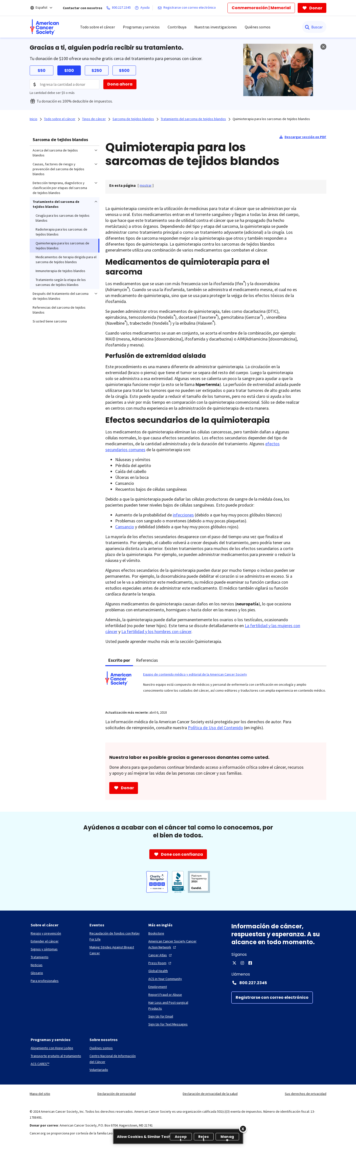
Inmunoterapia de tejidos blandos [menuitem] (60, 271)
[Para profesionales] (45, 981)
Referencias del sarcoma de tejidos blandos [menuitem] (59, 310)
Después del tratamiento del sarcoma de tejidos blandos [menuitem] (61, 296)
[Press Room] (160, 963)
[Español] (45, 8)
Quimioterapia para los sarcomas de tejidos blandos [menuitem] (62, 245)
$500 (124, 70)
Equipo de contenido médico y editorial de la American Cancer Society (195, 674)
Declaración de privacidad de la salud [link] (210, 1093)
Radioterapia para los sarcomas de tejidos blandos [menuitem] (61, 231)
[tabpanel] (215, 685)
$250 (96, 70)
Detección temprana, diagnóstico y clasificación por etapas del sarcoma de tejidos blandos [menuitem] (60, 188)
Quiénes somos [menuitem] (257, 26)
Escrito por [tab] (119, 660)
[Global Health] (158, 971)
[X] (234, 963)
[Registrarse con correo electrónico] (188, 8)
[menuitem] (44, 27)
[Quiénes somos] (101, 1048)
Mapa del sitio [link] (40, 1093)
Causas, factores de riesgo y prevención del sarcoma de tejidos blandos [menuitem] (58, 169)
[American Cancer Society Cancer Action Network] (173, 944)
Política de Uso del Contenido (215, 727)
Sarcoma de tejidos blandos (60, 139)
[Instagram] (242, 963)
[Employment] (157, 987)
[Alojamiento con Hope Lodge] (52, 1048)
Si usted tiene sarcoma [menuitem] (50, 321)
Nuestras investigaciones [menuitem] (215, 26)
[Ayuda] (143, 8)
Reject (203, 1137)
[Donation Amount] (64, 84)
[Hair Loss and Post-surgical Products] (173, 1005)
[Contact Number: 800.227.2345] (278, 983)
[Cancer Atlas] (160, 955)
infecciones (183, 515)
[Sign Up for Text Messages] (168, 1024)
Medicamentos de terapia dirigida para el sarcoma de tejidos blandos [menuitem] (66, 259)
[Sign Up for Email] (160, 1016)
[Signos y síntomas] (44, 949)
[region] (178, 1136)
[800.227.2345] (119, 8)
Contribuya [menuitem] (177, 26)
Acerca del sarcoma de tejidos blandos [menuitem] (55, 152)
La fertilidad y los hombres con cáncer (156, 631)
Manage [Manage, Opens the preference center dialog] (227, 1137)
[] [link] (146, 185)
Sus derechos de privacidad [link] (305, 1093)
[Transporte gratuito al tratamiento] (56, 1056)
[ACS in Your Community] (165, 979)
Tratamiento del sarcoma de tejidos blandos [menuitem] (56, 204)
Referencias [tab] (147, 660)
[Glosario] (37, 973)
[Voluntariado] (98, 1070)
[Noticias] (37, 965)
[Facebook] (250, 963)
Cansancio (124, 527)
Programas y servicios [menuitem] (141, 26)
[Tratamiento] (39, 957)
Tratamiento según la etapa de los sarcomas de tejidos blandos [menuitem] (61, 282)
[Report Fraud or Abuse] (165, 995)
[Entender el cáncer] (45, 941)
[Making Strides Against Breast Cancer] (114, 950)
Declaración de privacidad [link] (116, 1093)
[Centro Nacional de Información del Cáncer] (114, 1059)
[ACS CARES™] (40, 1064)
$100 (69, 70)
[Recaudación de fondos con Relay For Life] (114, 936)
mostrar (146, 185)
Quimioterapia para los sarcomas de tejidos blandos (271, 119)
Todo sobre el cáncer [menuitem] (97, 26)
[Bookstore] (156, 933)
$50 (41, 70)
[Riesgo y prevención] (46, 933)
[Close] (243, 1129)
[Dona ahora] (119, 84)
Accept (181, 1137)
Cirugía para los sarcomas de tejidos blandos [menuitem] (62, 218)
